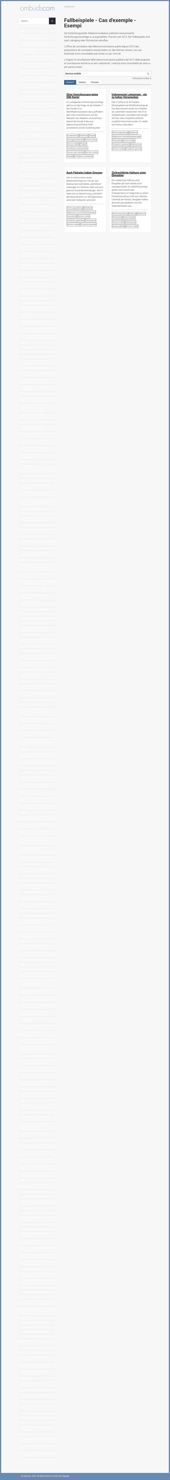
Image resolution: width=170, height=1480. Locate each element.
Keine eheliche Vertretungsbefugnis (32, 792)
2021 (23, 560)
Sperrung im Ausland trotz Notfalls (35, 596)
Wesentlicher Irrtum (32, 651)
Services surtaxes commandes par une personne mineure (37, 1302)
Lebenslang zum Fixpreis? (35, 347)
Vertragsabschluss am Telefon (37, 1336)
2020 (23, 681)
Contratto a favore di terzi (35, 911)
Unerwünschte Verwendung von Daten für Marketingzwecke (38, 399)
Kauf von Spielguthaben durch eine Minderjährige (37, 1005)
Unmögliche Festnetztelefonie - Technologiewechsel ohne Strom (38, 762)
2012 (23, 1378)
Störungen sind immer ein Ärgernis (35, 663)
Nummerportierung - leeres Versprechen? (35, 388)
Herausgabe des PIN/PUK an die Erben (38, 247)
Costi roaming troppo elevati (36, 915)
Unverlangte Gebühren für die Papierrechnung (36, 870)
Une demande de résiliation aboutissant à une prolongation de (37, 742)
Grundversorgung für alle (34, 368)
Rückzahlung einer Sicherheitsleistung (32, 201)
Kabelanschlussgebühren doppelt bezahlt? (38, 542)
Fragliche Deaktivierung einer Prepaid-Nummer (36, 86)
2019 (23, 749)
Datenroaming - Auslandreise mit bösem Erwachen (38, 434)
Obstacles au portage (33, 1269)
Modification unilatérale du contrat (35, 380)
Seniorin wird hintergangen (35, 298)
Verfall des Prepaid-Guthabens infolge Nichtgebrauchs (37, 582)
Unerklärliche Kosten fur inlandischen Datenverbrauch (36, 975)
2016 (23, 964)
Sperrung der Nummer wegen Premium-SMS (37, 675)
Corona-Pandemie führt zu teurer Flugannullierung (38, 720)
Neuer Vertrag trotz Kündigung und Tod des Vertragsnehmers (37, 1202)
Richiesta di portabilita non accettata (35, 935)
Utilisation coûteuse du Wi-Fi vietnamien (36, 954)
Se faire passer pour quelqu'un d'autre (37, 1076)
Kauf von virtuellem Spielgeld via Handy (38, 1407)
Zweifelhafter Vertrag (33, 1208)
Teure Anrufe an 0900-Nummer (37, 394)
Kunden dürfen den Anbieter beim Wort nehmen (38, 1249)
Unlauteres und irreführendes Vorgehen (36, 486)
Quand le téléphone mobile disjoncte (35, 1358)
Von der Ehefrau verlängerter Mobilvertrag (36, 628)
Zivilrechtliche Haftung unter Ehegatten (36, 1454)
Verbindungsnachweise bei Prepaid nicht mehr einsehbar (37, 1118)
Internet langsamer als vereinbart (38, 969)
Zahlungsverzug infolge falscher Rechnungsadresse (38, 273)
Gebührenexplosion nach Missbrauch (34, 1342)
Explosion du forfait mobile (35, 1287)
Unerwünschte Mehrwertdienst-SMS (38, 530)
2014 (23, 1180)
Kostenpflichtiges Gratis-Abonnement (34, 255)
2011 (23, 1422)
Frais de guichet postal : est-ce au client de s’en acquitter (38, 886)
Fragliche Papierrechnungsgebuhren (35, 1106)
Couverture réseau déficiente (36, 1332)
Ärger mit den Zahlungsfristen (37, 1390)
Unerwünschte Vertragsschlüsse (38, 303)
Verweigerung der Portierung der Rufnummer (38, 755)
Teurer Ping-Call (30, 864)
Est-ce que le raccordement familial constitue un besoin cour (38, 1174)
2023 (23, 342)
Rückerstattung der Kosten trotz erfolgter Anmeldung (38, 991)
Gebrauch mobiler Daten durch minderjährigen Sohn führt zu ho (38, 1040)
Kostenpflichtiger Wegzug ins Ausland (36, 1019)
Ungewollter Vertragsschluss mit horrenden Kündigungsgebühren (38, 656)
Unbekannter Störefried (34, 1348)
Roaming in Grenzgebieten (35, 548)
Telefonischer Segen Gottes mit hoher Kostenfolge (37, 818)
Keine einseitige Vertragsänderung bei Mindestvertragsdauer (33, 127)
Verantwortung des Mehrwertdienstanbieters (35, 603)
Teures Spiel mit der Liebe (35, 772)
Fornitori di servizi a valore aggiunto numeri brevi (35, 1094)
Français (95, 82)
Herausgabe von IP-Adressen (36, 1112)
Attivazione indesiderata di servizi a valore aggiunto (38, 921)
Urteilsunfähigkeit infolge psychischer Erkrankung (34, 589)
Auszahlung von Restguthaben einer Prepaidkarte (37, 64)
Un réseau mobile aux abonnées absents (38, 1153)
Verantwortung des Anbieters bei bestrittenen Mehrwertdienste (38, 322)
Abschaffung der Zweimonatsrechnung (33, 285)
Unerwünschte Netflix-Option (36, 261)
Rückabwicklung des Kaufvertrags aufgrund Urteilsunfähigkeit (33, 167)
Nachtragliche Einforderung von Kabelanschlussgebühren (38, 778)
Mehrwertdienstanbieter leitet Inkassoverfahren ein (37, 858)
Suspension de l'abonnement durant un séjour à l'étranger (36, 1365)
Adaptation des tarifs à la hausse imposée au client (38, 1146)
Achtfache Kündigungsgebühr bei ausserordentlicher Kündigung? (38, 998)
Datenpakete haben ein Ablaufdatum (34, 362)
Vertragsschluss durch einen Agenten (36, 1134)
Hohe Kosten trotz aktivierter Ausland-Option (36, 832)
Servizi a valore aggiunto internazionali (34, 928)
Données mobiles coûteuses (36, 352)
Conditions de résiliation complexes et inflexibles (34, 519)
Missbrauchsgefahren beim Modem (36, 1234)
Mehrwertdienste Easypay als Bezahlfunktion (37, 1012)
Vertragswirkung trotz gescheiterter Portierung (34, 427)
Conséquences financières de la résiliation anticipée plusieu (38, 1281)
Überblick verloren (31, 635)
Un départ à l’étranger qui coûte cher (37, 905)
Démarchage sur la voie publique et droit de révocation (38, 799)
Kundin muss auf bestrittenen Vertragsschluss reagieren (37, 266)
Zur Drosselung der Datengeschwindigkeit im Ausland (35, 469)
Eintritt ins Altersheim (33, 646)
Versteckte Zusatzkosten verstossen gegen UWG (34, 416)
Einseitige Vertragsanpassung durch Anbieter (37, 1186)
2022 (23, 462)
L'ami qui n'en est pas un (34, 1297)
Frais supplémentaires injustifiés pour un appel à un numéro (38, 1062)
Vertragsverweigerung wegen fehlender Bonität (36, 208)
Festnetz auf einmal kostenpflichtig (32, 456)
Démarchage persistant (34, 960)
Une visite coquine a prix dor (36, 880)
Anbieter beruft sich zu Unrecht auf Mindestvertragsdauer (37, 233)
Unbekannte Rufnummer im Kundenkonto (36, 575)
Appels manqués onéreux (35, 892)
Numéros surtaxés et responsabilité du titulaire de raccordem (36, 1311)
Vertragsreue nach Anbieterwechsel (31, 1242)
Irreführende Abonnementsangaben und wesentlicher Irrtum (35, 567)
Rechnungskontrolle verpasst (36, 1413)
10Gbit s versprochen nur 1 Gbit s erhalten (38, 694)
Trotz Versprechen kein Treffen (37, 1140)
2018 (23, 812)
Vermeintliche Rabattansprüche (38, 1434)
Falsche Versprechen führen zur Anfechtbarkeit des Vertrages (38, 1256)
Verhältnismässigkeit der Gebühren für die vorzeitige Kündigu (35, 1049)
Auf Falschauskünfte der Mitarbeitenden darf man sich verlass (37, 711)
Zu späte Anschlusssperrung (36, 1196)
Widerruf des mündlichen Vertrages (35, 1218)
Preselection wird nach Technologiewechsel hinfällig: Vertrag (36, 841)
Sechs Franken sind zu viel (35, 768)
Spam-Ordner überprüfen (34, 356)
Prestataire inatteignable (34, 92)
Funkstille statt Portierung (35, 609)
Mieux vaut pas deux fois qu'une (38, 513)
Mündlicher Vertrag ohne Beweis (38, 1213)
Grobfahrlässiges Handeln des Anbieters (37, 240)
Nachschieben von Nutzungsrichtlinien (32, 727)
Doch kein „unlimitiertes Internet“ (38, 476)
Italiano (82, 82)
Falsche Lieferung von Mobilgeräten (33, 50)
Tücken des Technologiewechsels (38, 422)
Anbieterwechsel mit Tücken (36, 1327)
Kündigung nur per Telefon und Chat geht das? (37, 825)
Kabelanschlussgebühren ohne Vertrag (37, 1428)
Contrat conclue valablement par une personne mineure (38, 1274)
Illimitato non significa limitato (37, 480)
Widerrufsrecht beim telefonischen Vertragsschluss (37, 149)
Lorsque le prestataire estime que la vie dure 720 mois (38, 373)
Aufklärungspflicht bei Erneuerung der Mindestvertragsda (33, 850)
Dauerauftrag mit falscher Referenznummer (35, 554)
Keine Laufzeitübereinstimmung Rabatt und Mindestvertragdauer (38, 135)
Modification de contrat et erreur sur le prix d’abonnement (38, 806)
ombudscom (69, 7)
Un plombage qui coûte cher (36, 1352)
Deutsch (70, 82)
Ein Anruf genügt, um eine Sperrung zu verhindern (35, 442)
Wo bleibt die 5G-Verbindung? (37, 670)
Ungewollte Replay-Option (35, 279)
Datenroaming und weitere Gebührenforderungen (35, 1395)
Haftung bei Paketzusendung (36, 188)
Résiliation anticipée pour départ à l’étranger (38, 1160)
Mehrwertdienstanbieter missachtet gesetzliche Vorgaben (38, 215)
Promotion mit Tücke (33, 536)
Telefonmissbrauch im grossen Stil (37, 1447)
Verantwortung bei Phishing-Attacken (36, 315)
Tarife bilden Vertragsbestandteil (38, 876)
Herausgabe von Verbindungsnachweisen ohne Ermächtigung (37, 502)
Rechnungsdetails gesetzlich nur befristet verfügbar (38, 194)
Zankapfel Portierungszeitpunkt (37, 1056)
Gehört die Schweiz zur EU (35, 704)
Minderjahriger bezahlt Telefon (37, 1224)
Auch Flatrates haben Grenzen (37, 1418)
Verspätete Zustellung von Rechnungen (35, 947)
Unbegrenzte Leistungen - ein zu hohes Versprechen (38, 1263)
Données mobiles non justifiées (37, 1089)
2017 (23, 941)
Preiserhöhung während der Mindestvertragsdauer (36, 226)
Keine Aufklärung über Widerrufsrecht (33, 142)
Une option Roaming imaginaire (38, 160)
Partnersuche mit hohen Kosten (38, 618)
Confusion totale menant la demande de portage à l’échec (37, 493)
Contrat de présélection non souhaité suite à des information (38, 1167)
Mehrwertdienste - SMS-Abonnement (34, 1026)
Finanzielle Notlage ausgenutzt (37, 700)
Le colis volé (29, 155)
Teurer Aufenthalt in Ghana (35, 623)
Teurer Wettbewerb (32, 614)
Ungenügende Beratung (34, 1192)
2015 (23, 1101)
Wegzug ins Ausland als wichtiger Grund (38, 97)
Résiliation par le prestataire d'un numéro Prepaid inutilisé (38, 79)
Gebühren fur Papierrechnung (37, 1322)
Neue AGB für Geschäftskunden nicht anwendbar (38, 57)
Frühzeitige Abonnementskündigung (34, 36)
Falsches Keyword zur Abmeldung (33, 1033)
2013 (23, 1318)
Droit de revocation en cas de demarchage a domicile (36, 1083)
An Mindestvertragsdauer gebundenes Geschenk (35, 71)
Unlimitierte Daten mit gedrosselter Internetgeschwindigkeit (34, 408)
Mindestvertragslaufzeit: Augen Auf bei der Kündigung (37, 292)
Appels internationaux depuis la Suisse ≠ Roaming (37, 182)
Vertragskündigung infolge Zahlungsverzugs (35, 104)
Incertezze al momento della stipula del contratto (36, 111)
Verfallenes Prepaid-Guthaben (37, 1460)
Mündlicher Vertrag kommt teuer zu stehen (38, 1440)
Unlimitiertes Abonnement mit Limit (37, 640)
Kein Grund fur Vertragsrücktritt (37, 1401)
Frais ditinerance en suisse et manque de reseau (36, 1069)
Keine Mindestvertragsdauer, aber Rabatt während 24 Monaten (38, 308)
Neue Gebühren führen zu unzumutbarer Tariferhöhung (36, 785)
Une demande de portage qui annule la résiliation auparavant (37, 118)
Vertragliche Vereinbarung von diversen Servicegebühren (37, 43)
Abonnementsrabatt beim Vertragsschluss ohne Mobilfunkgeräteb (35, 1126)
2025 (23, 31)
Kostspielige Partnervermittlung (38, 525)
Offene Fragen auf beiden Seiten (38, 1229)
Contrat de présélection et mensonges (35, 1372)
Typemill (65, 1476)
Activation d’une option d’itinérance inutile (33, 898)
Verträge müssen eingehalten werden (37, 1384)
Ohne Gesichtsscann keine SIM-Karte (38, 687)
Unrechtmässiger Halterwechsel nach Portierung (38, 175)
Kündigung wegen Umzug (35, 509)
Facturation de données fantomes (34, 734)
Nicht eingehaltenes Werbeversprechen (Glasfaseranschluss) (33, 983)
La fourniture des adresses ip (36, 1292)
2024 (23, 221)
